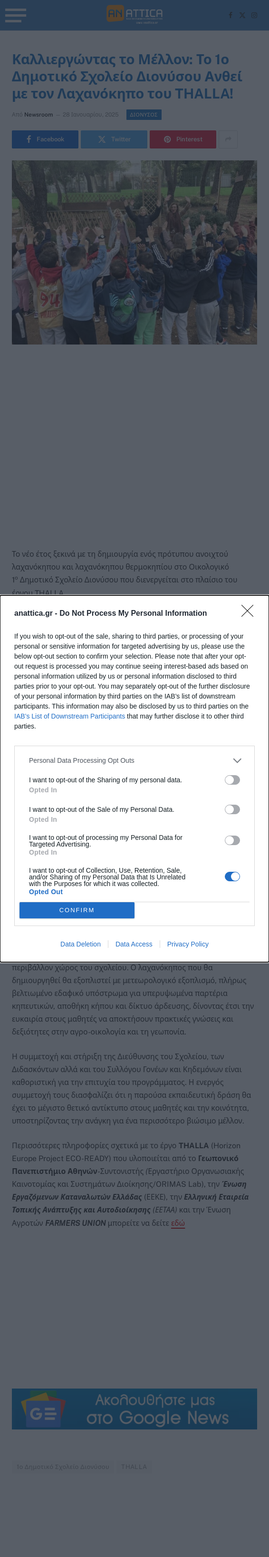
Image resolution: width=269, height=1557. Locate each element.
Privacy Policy (188, 944)
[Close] (250, 614)
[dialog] (134, 778)
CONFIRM (77, 910)
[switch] (232, 780)
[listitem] (134, 761)
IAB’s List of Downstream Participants (69, 716)
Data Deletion (80, 944)
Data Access (134, 944)
